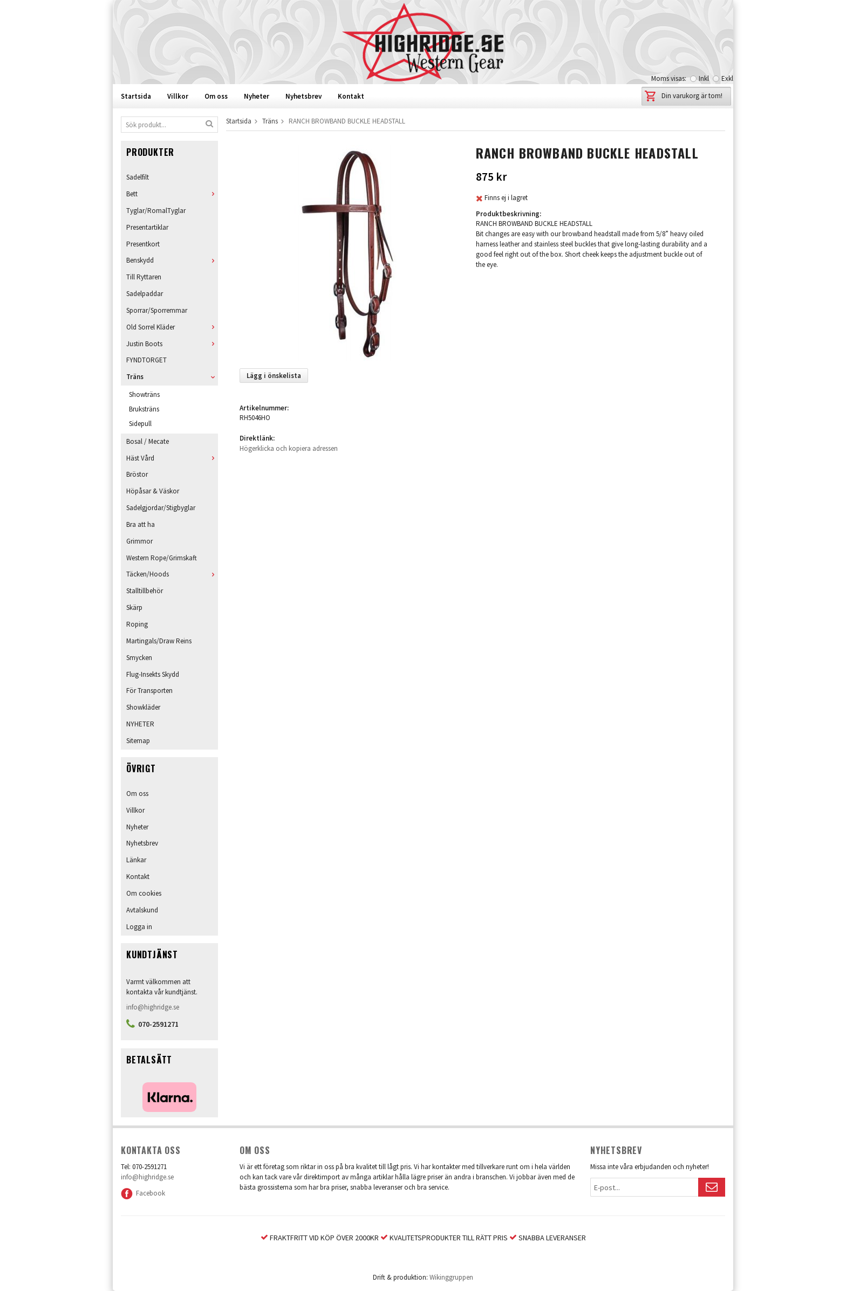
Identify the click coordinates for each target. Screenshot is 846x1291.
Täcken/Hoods (172, 574)
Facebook (143, 1193)
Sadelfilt (137, 177)
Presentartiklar (147, 227)
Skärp (134, 607)
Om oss (216, 96)
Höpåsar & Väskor (152, 491)
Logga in (139, 926)
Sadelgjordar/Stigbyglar (160, 507)
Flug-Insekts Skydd (152, 674)
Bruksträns (144, 409)
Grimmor (139, 541)
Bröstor (137, 474)
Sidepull (140, 423)
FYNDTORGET (146, 360)
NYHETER (140, 724)
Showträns (144, 394)
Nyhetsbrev (303, 96)
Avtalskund (142, 910)
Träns (172, 376)
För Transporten (149, 690)
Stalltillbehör (144, 590)
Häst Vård (172, 458)
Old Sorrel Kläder (172, 327)
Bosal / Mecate (147, 441)
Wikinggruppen (451, 1277)
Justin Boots (172, 343)
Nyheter (256, 96)
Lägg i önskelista (274, 375)
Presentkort (143, 244)
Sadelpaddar (144, 293)
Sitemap (138, 740)
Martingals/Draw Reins (159, 641)
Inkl (704, 78)
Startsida (136, 96)
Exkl (727, 78)
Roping (137, 624)
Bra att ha (140, 524)
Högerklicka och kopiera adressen (289, 448)
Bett (172, 193)
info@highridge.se (152, 1007)
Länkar (136, 859)
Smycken (139, 657)
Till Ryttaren (143, 276)
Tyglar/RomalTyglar (156, 210)
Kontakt (351, 96)
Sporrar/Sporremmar (156, 310)
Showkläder (143, 707)
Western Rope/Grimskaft (161, 557)
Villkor (177, 96)
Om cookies (143, 893)
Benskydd (172, 260)
